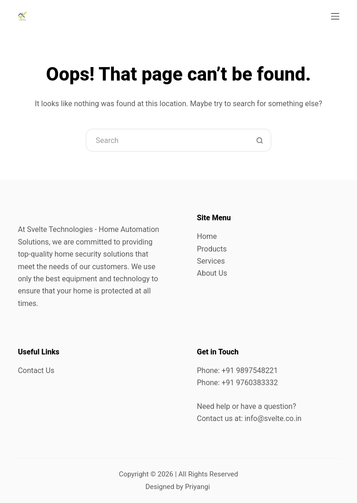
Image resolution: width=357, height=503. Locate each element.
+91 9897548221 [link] (250, 370)
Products (212, 249)
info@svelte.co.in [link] (273, 418)
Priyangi (197, 487)
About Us (212, 273)
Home (207, 236)
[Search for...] (167, 140)
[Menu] (335, 16)
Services (211, 261)
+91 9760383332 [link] (250, 382)
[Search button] (259, 140)
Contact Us (36, 370)
